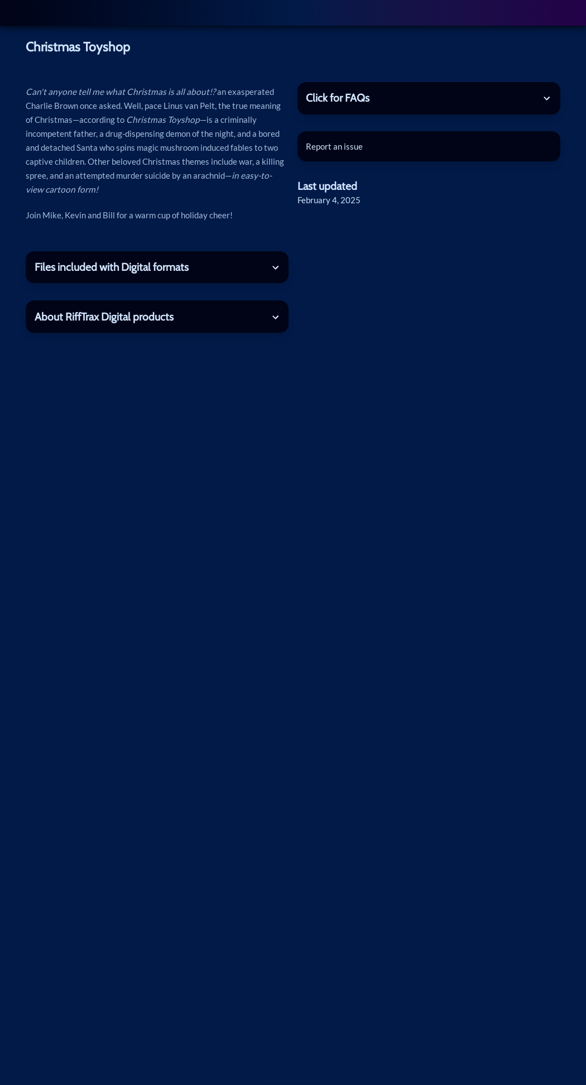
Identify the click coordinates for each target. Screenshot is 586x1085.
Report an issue (334, 146)
